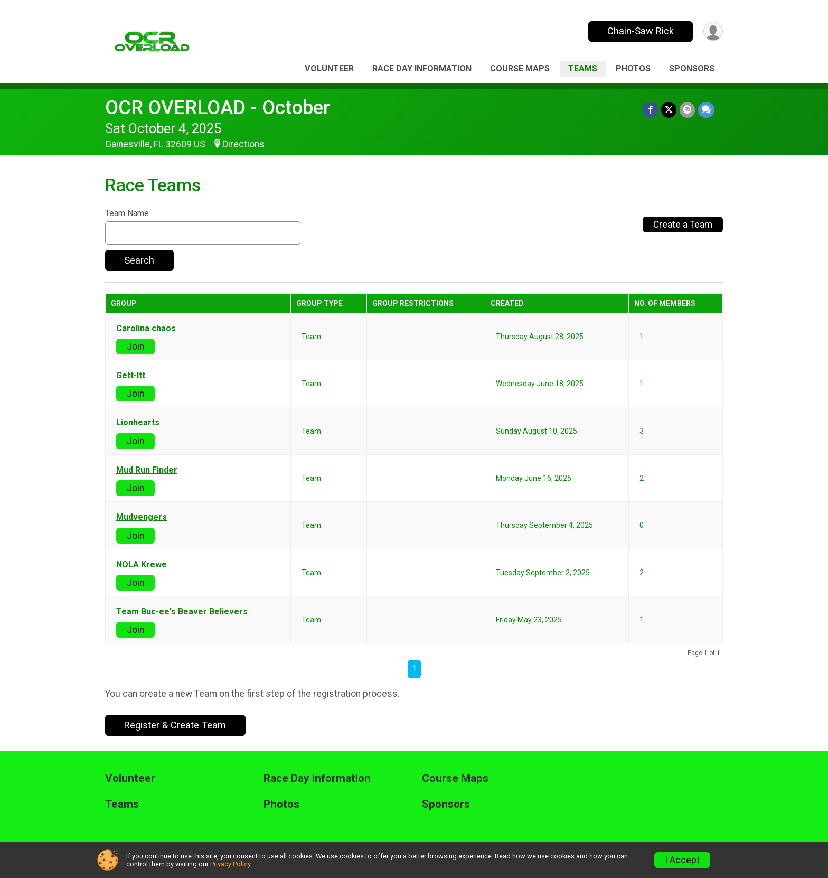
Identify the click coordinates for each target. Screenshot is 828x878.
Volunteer (329, 68)
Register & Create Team (175, 725)
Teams (582, 68)
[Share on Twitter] (668, 109)
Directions (243, 144)
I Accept (682, 860)
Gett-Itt (130, 375)
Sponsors (691, 68)
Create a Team (682, 224)
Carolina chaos (146, 328)
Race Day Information (422, 68)
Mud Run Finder (146, 470)
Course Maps (520, 68)
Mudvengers (141, 517)
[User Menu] (713, 31)
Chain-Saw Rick (640, 30)
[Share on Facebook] (650, 109)
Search (139, 260)
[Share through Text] (706, 109)
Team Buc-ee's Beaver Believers (182, 612)
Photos (633, 68)
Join (135, 346)
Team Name (127, 213)
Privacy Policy (230, 864)
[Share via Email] (687, 109)
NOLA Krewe (141, 564)
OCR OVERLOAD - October (217, 107)
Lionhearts (137, 422)
